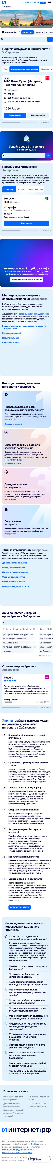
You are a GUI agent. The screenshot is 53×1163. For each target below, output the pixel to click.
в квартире (27, 32)
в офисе (39, 32)
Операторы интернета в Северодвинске (13, 1098)
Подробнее (26, 223)
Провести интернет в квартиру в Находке (37, 1105)
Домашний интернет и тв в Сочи (39, 1098)
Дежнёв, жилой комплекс (14, 563)
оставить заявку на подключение (34, 314)
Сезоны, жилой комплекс (14, 577)
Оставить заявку (19, 907)
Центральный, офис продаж (15, 586)
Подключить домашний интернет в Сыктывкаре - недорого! (13, 1113)
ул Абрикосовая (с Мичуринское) (18, 634)
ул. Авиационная (10, 642)
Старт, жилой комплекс (13, 581)
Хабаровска (39, 299)
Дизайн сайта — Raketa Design (13, 1160)
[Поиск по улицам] (26, 622)
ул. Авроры (8, 651)
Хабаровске (39, 550)
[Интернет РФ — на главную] (26, 1130)
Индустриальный (10, 338)
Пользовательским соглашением (17, 1152)
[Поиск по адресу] (23, 39)
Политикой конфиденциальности (17, 1149)
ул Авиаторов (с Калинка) (14, 638)
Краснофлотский (10, 342)
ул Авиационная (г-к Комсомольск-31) (20, 647)
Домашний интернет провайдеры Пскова (11, 1105)
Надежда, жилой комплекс (15, 572)
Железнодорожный (11, 333)
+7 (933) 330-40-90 (30, 3)
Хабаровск (6, 6)
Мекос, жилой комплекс (13, 567)
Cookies (34, 1144)
